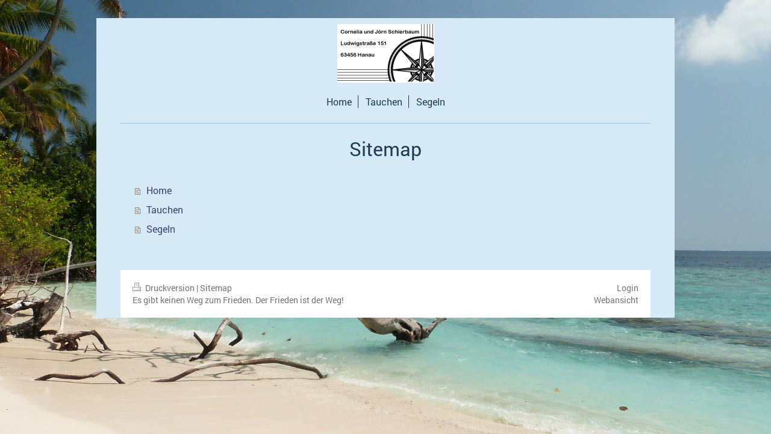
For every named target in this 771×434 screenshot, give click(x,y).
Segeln (160, 228)
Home (159, 190)
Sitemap (216, 288)
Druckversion (164, 288)
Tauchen (164, 209)
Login (627, 288)
